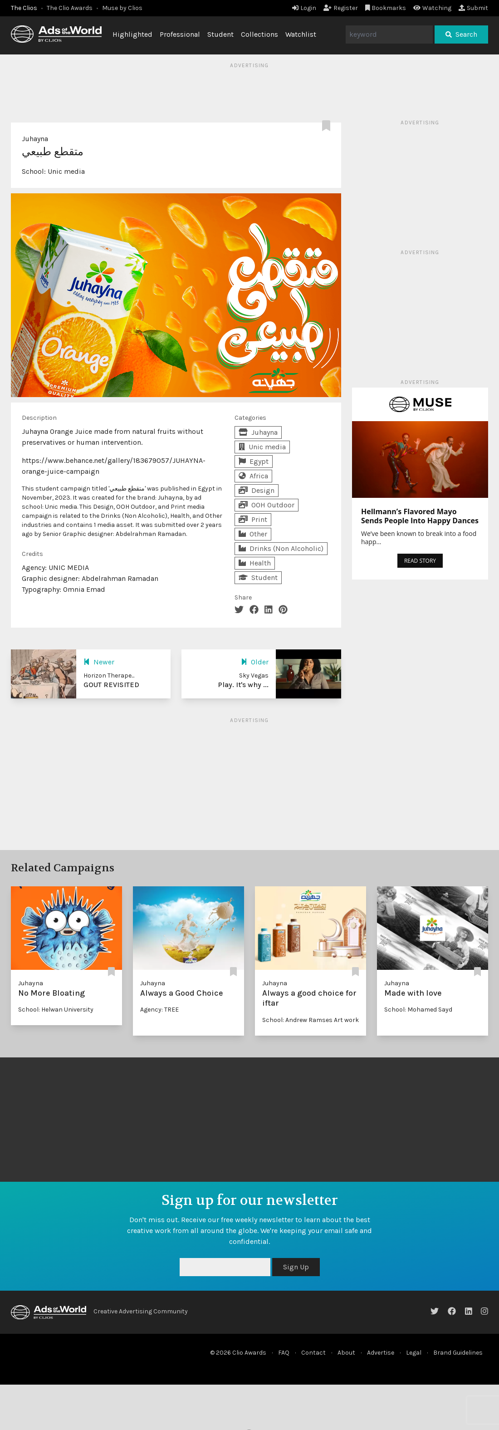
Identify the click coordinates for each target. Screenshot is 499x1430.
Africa (253, 476)
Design (256, 490)
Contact (313, 1352)
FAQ (283, 1352)
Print (253, 519)
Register (340, 8)
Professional (180, 34)
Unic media (66, 171)
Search (461, 34)
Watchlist (300, 34)
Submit (473, 8)
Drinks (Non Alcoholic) (281, 548)
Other (253, 534)
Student (220, 34)
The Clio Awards (70, 8)
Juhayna (35, 138)
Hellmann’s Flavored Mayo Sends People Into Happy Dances (420, 516)
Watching (432, 8)
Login (304, 8)
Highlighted (132, 34)
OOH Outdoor (266, 505)
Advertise (380, 1352)
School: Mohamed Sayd (418, 1009)
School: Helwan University (55, 1009)
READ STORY (420, 561)
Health (255, 563)
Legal (413, 1352)
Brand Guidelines (458, 1352)
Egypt (254, 461)
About (346, 1352)
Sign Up (296, 1267)
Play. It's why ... (243, 684)
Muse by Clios (122, 8)
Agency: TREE (159, 1009)
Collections (259, 34)
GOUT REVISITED (111, 684)
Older (255, 662)
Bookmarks (385, 8)
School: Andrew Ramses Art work (310, 1020)
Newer (98, 662)
